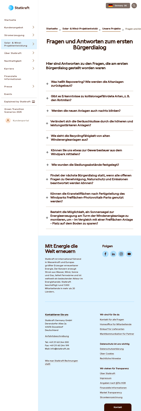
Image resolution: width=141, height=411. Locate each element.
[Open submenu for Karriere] (19, 69)
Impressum (105, 378)
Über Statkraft (107, 373)
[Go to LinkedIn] (113, 254)
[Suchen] (134, 5)
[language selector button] (118, 5)
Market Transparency (111, 392)
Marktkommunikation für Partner (117, 334)
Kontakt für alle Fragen (112, 319)
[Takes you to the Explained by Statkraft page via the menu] (19, 101)
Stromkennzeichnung (111, 397)
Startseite (52, 28)
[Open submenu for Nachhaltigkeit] (19, 61)
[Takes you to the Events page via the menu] (19, 94)
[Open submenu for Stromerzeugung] (19, 35)
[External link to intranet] (19, 120)
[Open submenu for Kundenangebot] (19, 27)
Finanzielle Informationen (113, 387)
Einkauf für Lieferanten (112, 329)
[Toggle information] (89, 84)
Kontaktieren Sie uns (56, 314)
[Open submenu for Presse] (19, 86)
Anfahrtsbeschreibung (57, 336)
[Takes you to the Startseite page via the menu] (19, 20)
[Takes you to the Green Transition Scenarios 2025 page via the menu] (19, 110)
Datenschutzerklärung (112, 349)
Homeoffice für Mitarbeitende (115, 324)
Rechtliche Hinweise (110, 358)
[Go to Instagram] (121, 254)
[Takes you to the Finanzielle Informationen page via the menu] (19, 78)
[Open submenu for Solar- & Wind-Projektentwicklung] (19, 44)
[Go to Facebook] (105, 254)
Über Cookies (107, 353)
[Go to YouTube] (129, 254)
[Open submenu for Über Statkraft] (19, 53)
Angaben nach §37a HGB (113, 383)
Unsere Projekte (111, 28)
